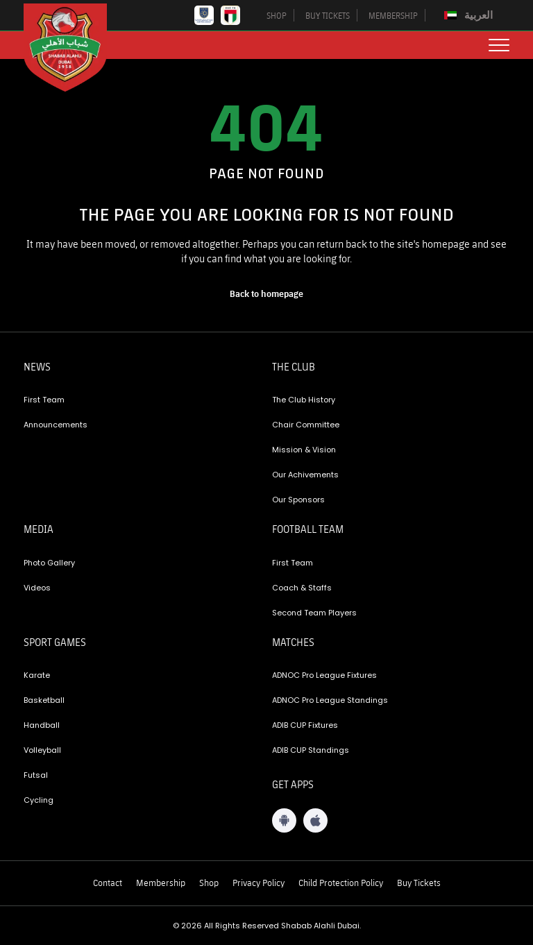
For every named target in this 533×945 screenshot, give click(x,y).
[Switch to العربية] (470, 15)
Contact (107, 882)
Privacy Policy (258, 882)
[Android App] (284, 820)
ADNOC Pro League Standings (330, 700)
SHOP (276, 15)
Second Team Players (314, 612)
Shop (209, 882)
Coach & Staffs (302, 587)
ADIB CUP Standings (310, 750)
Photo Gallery (49, 562)
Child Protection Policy (340, 882)
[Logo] (76, 47)
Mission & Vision (304, 449)
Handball (42, 725)
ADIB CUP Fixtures (305, 725)
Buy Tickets (419, 882)
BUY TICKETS (327, 15)
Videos (37, 587)
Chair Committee (305, 424)
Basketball (44, 700)
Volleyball (42, 750)
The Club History (303, 399)
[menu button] (499, 45)
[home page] (266, 293)
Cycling (38, 800)
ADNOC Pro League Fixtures (324, 675)
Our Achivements (305, 474)
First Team (44, 399)
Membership (160, 882)
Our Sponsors (298, 499)
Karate (37, 675)
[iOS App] (315, 820)
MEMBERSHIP (393, 15)
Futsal (36, 775)
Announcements (55, 424)
